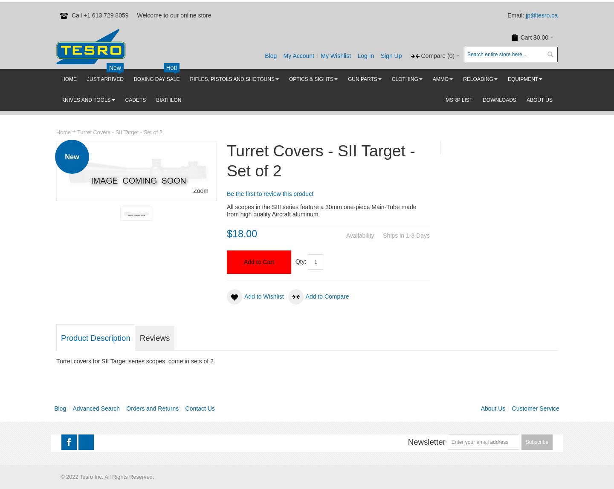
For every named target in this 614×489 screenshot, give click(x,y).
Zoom (201, 190)
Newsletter (427, 441)
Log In (365, 55)
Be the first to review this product (270, 193)
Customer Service (535, 408)
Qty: (301, 261)
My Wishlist (336, 55)
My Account (299, 55)
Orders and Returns (152, 408)
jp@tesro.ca (542, 15)
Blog (271, 55)
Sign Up (391, 55)
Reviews (155, 338)
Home (63, 132)
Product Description (95, 338)
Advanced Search (96, 408)
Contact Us (200, 408)
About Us (493, 408)
